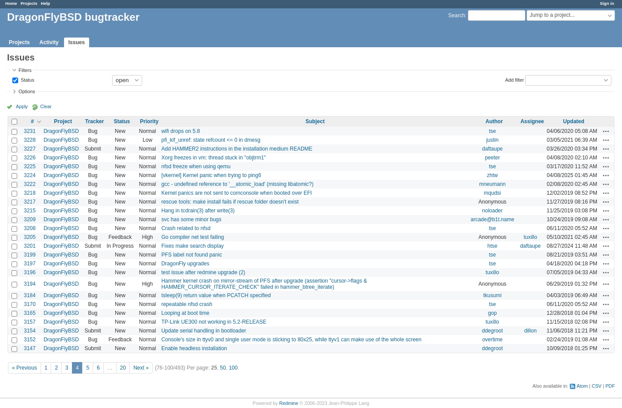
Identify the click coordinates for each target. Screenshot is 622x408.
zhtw (492, 175)
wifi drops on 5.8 (180, 131)
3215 (30, 211)
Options (27, 91)
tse (492, 131)
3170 (30, 304)
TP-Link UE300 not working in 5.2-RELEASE (213, 322)
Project (63, 121)
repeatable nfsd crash (186, 304)
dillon (530, 331)
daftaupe (492, 149)
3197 (30, 264)
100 (233, 368)
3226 (30, 158)
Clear (46, 106)
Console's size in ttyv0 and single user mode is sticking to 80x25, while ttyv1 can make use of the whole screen (291, 339)
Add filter (514, 79)
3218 (30, 193)
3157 (30, 322)
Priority (149, 121)
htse (492, 246)
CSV (596, 386)
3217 (30, 202)
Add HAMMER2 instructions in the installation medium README (236, 149)
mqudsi (492, 193)
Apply (22, 106)
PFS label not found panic (191, 255)
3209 (30, 219)
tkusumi (492, 295)
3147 (30, 348)
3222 (30, 184)
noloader (492, 211)
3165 (30, 313)
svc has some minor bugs (191, 219)
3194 (30, 284)
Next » (141, 368)
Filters (25, 70)
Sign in (607, 3)
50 (223, 368)
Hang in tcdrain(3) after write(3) (197, 211)
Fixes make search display (192, 246)
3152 (30, 339)
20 (123, 368)
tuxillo (530, 237)
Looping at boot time (185, 313)
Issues (76, 42)
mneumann (492, 184)
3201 (30, 246)
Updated (573, 121)
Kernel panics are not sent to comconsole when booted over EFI (236, 193)
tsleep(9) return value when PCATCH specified (216, 295)
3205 (30, 237)
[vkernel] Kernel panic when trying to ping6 (211, 175)
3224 (30, 175)
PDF (610, 386)
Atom (582, 386)
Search (456, 15)
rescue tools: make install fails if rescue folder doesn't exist (229, 202)
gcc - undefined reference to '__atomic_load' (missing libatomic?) (237, 184)
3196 (30, 272)
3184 (30, 295)
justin (492, 140)
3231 (30, 131)
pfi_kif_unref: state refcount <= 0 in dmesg (210, 140)
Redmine (288, 403)
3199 (30, 255)
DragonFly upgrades (185, 264)
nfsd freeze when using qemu (195, 166)
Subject (314, 121)
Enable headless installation (194, 348)
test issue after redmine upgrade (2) (203, 272)
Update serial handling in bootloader (203, 331)
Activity (48, 42)
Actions (606, 131)
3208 (30, 228)
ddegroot (492, 331)
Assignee (532, 121)
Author (494, 121)
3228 (30, 140)
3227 (30, 149)
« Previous (24, 368)
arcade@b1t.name (492, 219)
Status (26, 79)
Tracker (94, 121)
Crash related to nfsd (185, 228)
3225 (30, 166)
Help (45, 3)
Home (11, 3)
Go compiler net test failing (192, 237)
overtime (492, 339)
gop (492, 313)
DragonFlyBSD (61, 131)
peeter (492, 158)
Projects (29, 3)
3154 (30, 331)
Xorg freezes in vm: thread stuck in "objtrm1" (213, 158)
